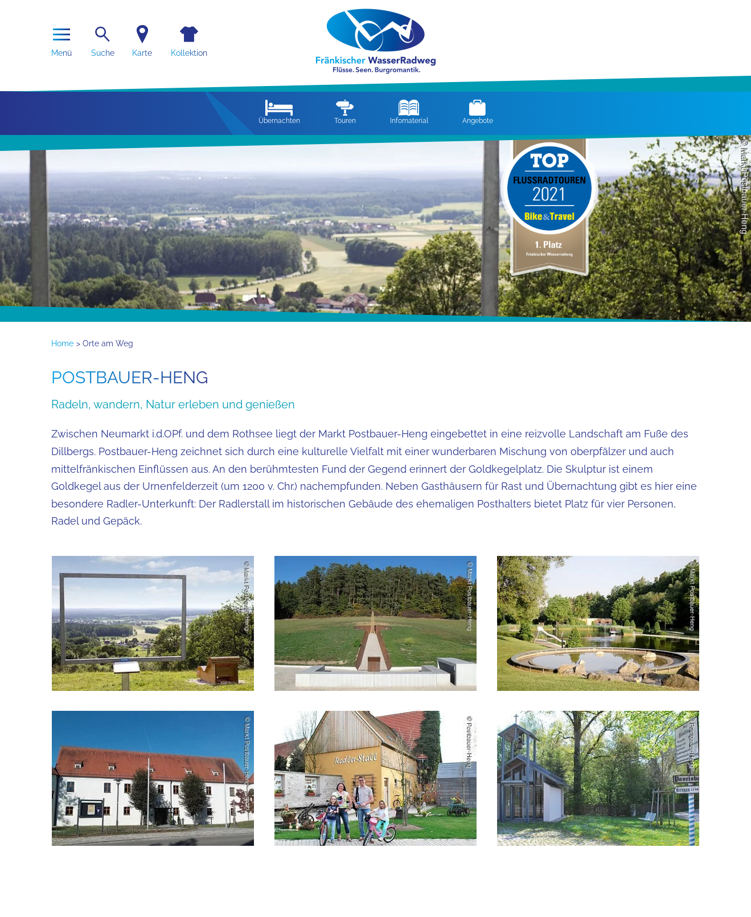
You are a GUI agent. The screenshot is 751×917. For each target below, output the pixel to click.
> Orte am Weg (104, 343)
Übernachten (279, 112)
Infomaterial (409, 112)
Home (62, 343)
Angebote (477, 112)
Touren (345, 112)
